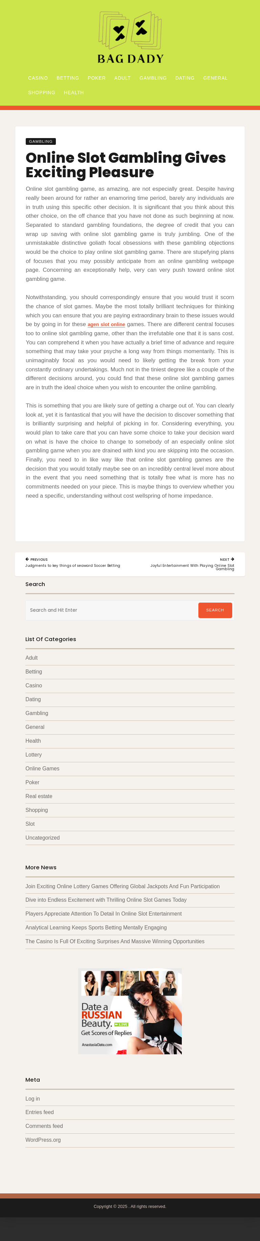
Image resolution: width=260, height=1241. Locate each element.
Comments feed (44, 1139)
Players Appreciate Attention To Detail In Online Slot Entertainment (103, 926)
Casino (38, 78)
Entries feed (39, 1125)
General (215, 78)
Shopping (41, 92)
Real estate (38, 808)
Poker (97, 78)
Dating (185, 78)
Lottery (33, 766)
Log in (32, 1111)
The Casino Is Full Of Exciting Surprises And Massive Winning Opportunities (114, 954)
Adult (122, 78)
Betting (68, 78)
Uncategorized (42, 849)
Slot (30, 836)
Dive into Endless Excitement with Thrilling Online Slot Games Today (106, 912)
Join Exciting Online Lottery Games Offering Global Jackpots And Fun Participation (122, 898)
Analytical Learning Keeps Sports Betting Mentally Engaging (96, 940)
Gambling (153, 78)
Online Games (42, 780)
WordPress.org (43, 1153)
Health (74, 92)
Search (215, 620)
